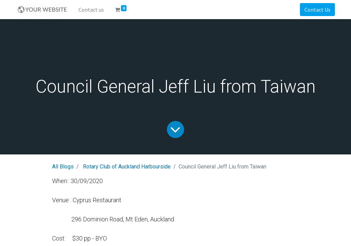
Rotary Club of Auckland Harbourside (127, 166)
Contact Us (317, 9)
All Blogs (63, 166)
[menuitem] (91, 9)
